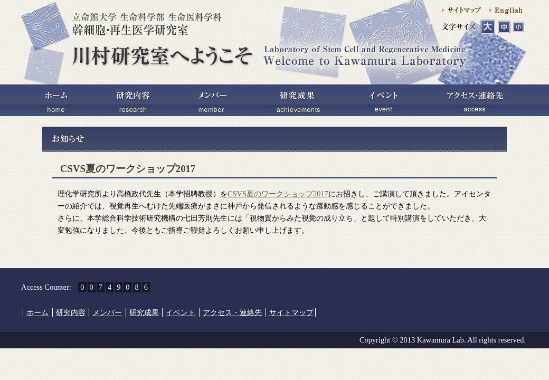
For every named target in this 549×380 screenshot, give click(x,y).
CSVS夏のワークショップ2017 (278, 193)
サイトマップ (457, 9)
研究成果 (298, 100)
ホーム (58, 100)
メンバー (211, 100)
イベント (382, 100)
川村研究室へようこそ (272, 49)
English (507, 9)
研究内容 (132, 100)
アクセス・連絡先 (475, 100)
